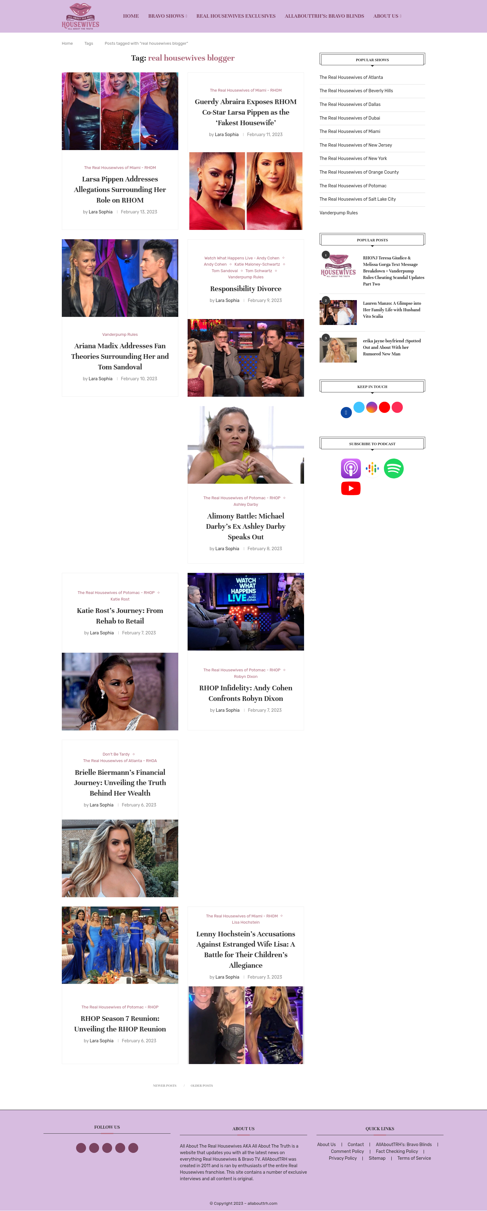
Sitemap (377, 1158)
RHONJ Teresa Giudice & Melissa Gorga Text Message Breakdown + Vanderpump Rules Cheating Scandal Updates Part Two (394, 271)
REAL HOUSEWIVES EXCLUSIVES (236, 16)
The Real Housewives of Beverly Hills (356, 91)
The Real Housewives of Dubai (350, 118)
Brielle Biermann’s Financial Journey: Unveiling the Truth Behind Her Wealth (120, 783)
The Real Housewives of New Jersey (356, 145)
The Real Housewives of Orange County (359, 172)
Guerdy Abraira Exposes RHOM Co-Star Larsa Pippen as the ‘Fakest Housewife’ (246, 112)
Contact (356, 1144)
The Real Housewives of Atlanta (351, 77)
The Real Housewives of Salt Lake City (358, 199)
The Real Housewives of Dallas (350, 104)
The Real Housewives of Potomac (353, 186)
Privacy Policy (343, 1158)
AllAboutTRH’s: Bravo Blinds (324, 16)
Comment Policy (347, 1151)
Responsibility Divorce (246, 288)
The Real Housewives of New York (353, 158)
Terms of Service (414, 1158)
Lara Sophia (101, 212)
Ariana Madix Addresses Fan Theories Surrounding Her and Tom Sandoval (120, 356)
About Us (386, 16)
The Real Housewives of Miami (350, 131)
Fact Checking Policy (397, 1151)
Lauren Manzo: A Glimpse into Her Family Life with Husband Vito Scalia (392, 310)
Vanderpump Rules (339, 213)
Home (131, 16)
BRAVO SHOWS (166, 16)
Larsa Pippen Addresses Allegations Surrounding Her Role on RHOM (120, 190)
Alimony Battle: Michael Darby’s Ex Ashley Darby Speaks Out (245, 527)
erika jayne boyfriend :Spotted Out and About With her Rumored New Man (392, 347)
